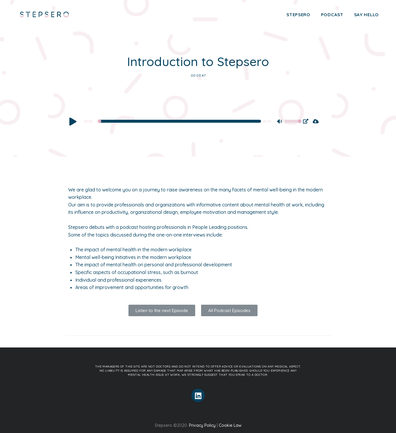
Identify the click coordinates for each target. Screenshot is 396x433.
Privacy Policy (202, 425)
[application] (184, 121)
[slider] (180, 121)
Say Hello (366, 14)
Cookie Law (230, 425)
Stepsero (298, 14)
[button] (161, 310)
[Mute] (280, 122)
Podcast (332, 14)
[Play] (73, 121)
